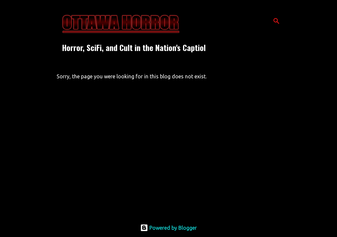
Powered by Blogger (168, 228)
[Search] (276, 21)
